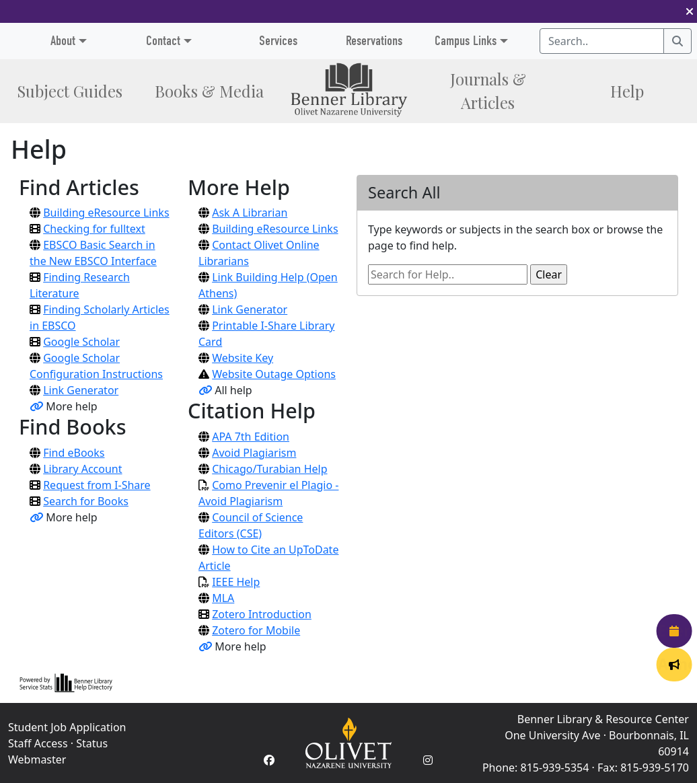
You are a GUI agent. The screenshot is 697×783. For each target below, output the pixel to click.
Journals (488, 91)
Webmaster (37, 759)
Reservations (374, 40)
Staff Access (38, 743)
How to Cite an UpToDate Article (268, 557)
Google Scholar (81, 341)
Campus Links (466, 40)
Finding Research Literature (80, 285)
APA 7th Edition (250, 436)
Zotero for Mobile (256, 630)
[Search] (677, 41)
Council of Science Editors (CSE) (250, 525)
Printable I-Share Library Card (266, 333)
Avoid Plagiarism (254, 452)
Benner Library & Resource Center (603, 719)
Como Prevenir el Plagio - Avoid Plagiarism (268, 493)
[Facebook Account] (269, 760)
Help (627, 91)
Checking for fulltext (94, 228)
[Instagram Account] (428, 760)
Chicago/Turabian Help (269, 468)
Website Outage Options (274, 374)
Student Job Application (67, 727)
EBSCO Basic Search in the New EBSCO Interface (93, 252)
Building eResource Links (106, 212)
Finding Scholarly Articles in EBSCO (100, 317)
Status (92, 743)
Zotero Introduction (261, 614)
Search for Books (86, 501)
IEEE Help (236, 581)
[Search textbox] (602, 41)
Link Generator (80, 390)
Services (278, 40)
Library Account (82, 468)
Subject (69, 91)
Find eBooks (73, 452)
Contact (163, 40)
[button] (690, 11)
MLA (223, 598)
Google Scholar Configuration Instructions (96, 365)
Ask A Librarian (249, 212)
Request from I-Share (96, 485)
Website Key (242, 357)
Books (209, 91)
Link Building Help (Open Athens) (268, 285)
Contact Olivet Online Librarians (259, 252)
